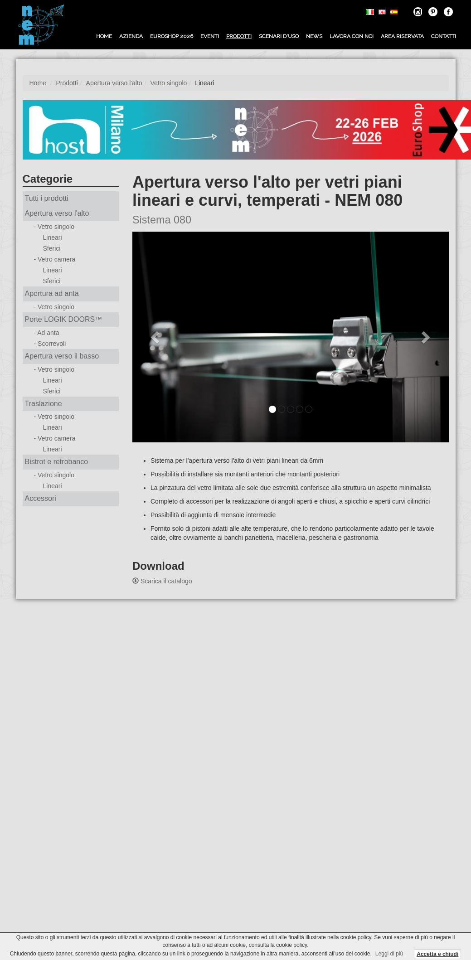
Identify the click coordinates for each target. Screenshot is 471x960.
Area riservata (402, 36)
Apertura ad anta (52, 293)
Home (104, 36)
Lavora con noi (352, 36)
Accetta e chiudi (437, 954)
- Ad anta (46, 332)
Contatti (443, 36)
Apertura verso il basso (62, 356)
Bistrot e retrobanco (56, 461)
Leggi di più (389, 953)
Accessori (40, 498)
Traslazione (43, 403)
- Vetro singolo (54, 226)
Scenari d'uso (279, 36)
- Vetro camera (55, 259)
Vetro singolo (168, 83)
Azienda (131, 36)
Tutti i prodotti (46, 198)
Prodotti (239, 36)
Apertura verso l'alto (114, 83)
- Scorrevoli (50, 343)
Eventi (209, 36)
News (314, 36)
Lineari (52, 237)
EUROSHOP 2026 (171, 36)
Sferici (52, 248)
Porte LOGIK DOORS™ (63, 319)
